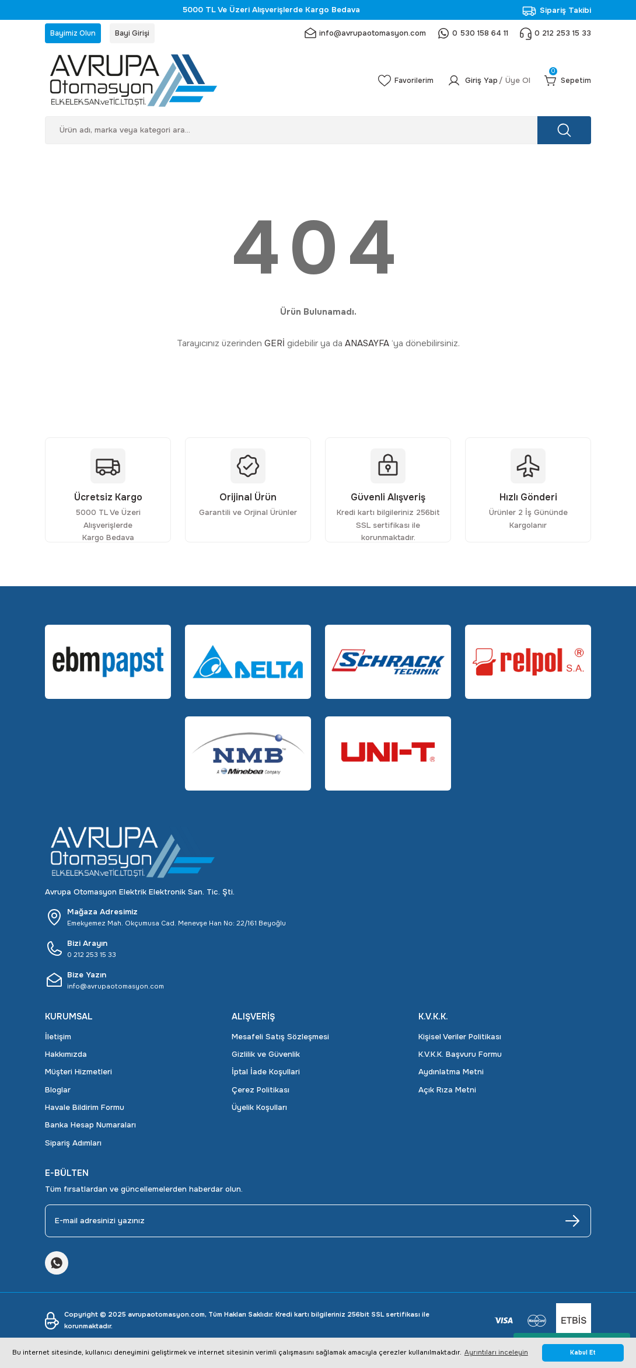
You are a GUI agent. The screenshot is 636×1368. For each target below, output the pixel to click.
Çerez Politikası (260, 1093)
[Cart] (565, 83)
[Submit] (572, 1223)
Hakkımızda (66, 1058)
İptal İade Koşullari (266, 1075)
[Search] (318, 133)
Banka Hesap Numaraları (90, 1128)
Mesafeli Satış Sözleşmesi (280, 1040)
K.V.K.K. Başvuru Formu (460, 1058)
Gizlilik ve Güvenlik (266, 1058)
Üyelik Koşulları (259, 1111)
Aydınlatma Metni (451, 1075)
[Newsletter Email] (318, 1223)
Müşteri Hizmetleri (78, 1075)
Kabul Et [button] (583, 1352)
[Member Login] (482, 83)
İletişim (58, 1040)
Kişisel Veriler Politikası (459, 1040)
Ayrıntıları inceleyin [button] (496, 1352)
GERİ (274, 347)
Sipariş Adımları (73, 1146)
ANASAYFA (367, 347)
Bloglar (58, 1093)
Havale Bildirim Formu (84, 1111)
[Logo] (198, 83)
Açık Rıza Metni (447, 1093)
